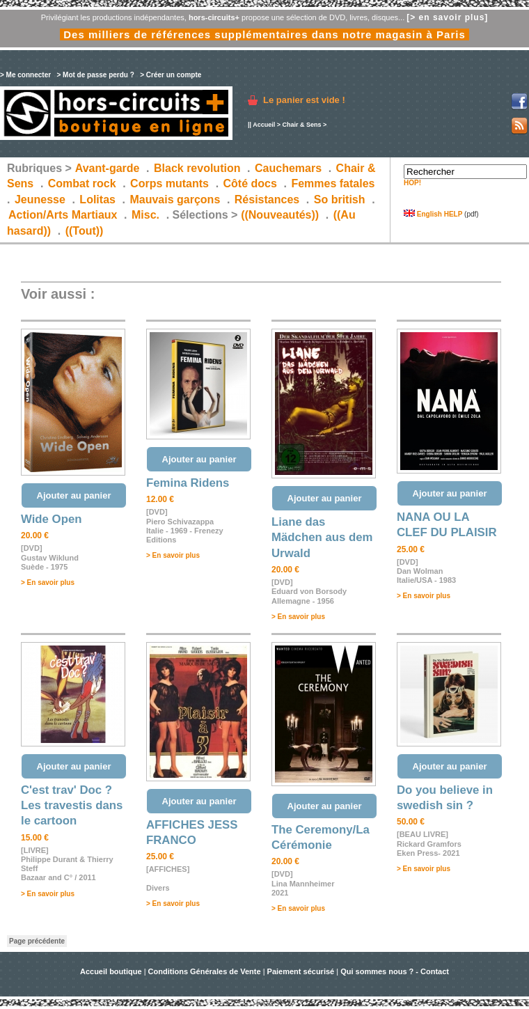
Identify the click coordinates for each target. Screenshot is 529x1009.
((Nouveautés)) (280, 215)
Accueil (264, 124)
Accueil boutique (112, 971)
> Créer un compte (170, 75)
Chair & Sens (301, 124)
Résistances (267, 199)
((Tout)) (84, 231)
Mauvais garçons (174, 199)
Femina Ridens (187, 483)
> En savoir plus (47, 582)
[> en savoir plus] (447, 17)
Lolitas (97, 199)
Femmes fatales (332, 183)
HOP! (412, 183)
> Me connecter (25, 75)
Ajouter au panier (74, 495)
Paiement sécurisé (301, 971)
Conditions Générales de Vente (204, 971)
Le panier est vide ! (304, 100)
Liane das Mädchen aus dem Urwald (321, 537)
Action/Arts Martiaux (62, 215)
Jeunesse (40, 199)
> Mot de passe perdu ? (95, 75)
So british (339, 199)
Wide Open (51, 519)
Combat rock (82, 183)
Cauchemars (288, 168)
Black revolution (197, 168)
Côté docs (250, 183)
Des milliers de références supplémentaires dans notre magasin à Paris (264, 34)
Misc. (145, 215)
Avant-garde (107, 168)
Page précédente (37, 941)
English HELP (433, 214)
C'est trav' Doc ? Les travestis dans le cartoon (72, 805)
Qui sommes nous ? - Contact (394, 971)
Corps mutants (171, 183)
